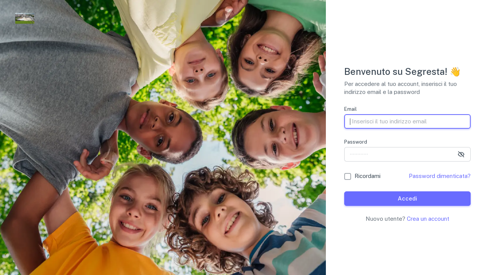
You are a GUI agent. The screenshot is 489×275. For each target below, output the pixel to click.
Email (350, 109)
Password (355, 142)
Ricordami (368, 176)
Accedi (407, 198)
